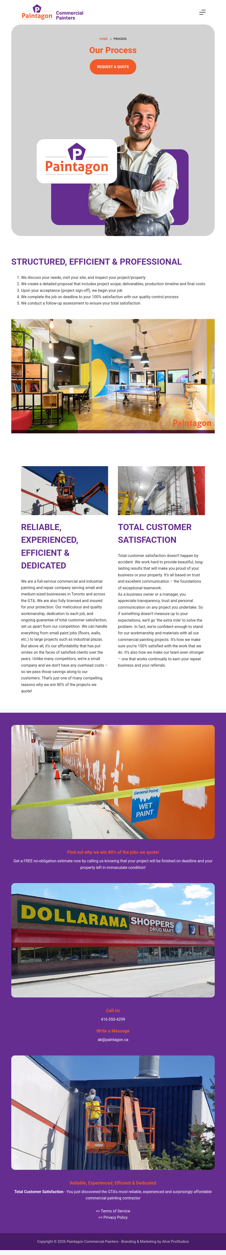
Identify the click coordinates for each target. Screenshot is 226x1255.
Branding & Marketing (138, 1241)
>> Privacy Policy (112, 1217)
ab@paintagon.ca (113, 1039)
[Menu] (202, 12)
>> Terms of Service (113, 1211)
